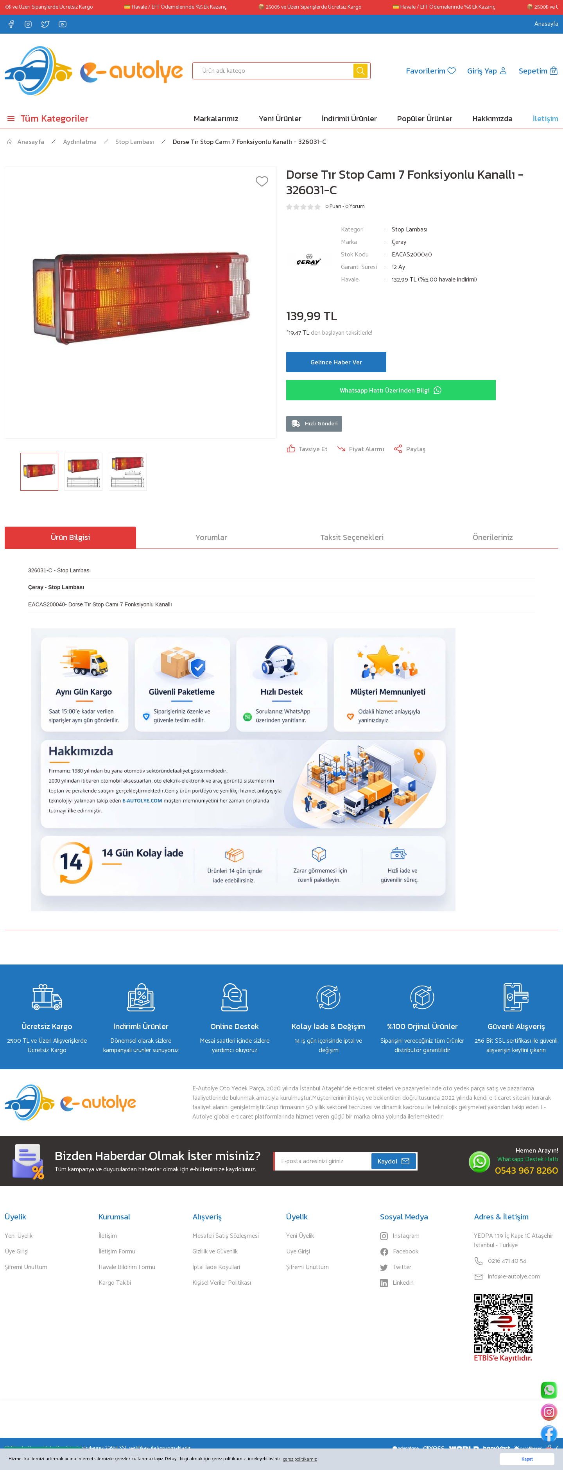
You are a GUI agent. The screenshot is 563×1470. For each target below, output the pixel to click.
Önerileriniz (493, 537)
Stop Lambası (409, 229)
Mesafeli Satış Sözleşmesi (225, 1236)
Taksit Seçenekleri (352, 537)
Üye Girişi (17, 1252)
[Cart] (538, 70)
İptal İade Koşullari (216, 1267)
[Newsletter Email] (345, 1161)
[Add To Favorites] (262, 181)
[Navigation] (70, 118)
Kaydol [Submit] (394, 1161)
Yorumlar (211, 537)
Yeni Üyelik (18, 1236)
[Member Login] (487, 70)
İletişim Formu (117, 1252)
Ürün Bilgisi (70, 537)
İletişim (108, 1236)
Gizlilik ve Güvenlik (215, 1252)
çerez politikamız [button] (300, 1459)
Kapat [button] (527, 1459)
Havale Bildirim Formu (127, 1267)
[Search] (281, 70)
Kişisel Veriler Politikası (221, 1283)
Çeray (399, 242)
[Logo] (94, 71)
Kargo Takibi (115, 1283)
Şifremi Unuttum (26, 1267)
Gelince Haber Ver (336, 362)
